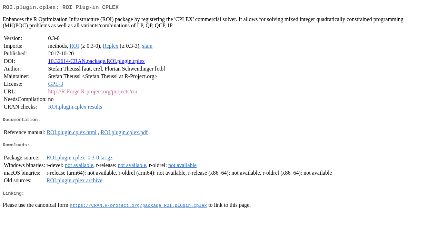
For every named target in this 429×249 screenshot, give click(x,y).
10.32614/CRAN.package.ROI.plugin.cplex (96, 62)
